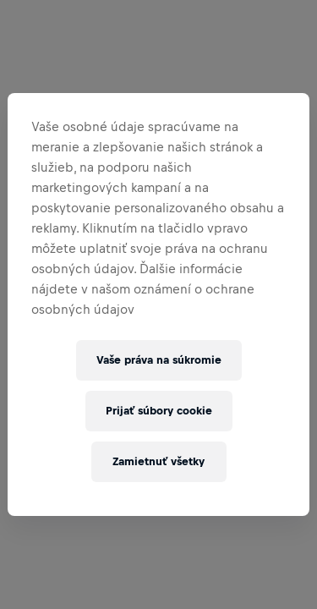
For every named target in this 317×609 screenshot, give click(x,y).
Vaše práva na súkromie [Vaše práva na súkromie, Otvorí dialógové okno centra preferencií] (158, 360)
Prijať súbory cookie (159, 410)
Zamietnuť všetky (158, 461)
